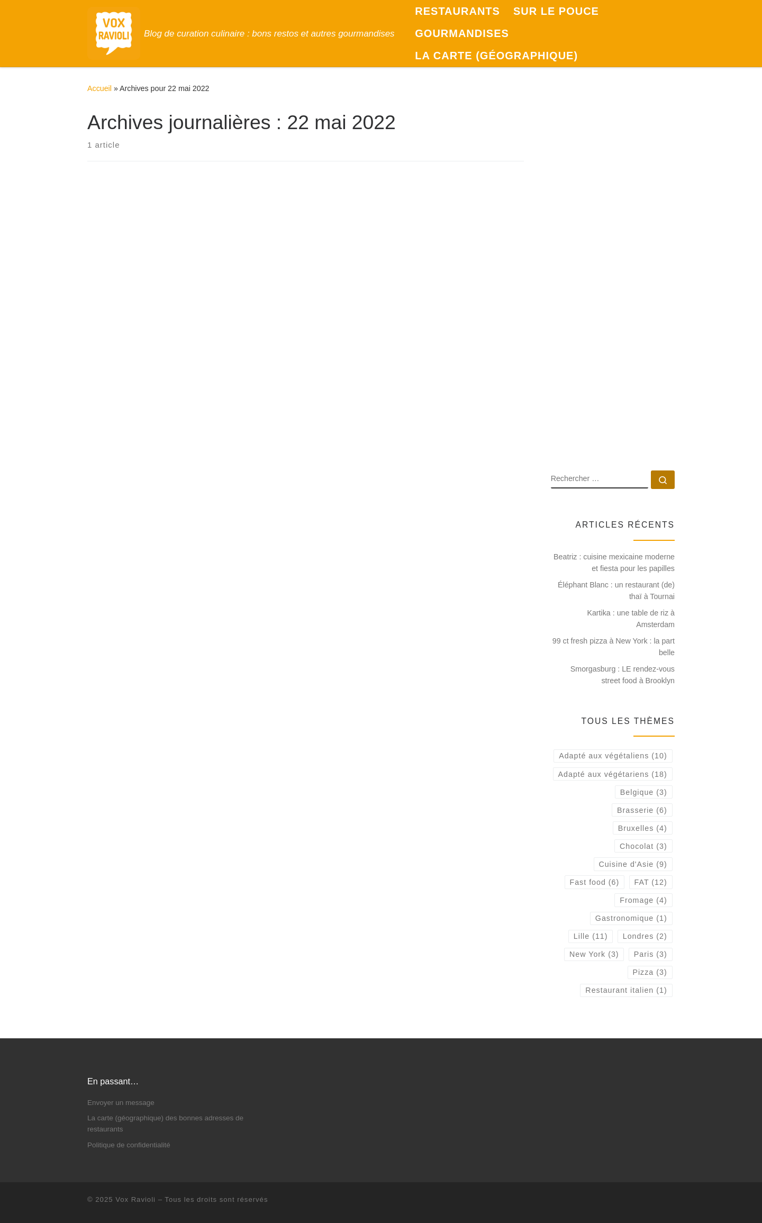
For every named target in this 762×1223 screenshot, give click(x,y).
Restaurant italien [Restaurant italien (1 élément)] (626, 990)
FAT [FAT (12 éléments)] (650, 882)
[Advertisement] (613, 292)
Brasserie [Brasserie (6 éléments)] (642, 810)
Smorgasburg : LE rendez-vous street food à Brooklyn (622, 675)
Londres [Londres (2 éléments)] (645, 936)
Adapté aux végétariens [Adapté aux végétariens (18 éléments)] (612, 774)
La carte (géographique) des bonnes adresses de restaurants (165, 1123)
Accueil (99, 88)
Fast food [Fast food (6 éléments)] (594, 882)
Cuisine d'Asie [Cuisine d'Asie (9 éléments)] (632, 864)
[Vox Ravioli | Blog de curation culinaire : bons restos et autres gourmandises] (113, 32)
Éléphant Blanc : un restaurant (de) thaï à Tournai (616, 591)
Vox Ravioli (135, 1199)
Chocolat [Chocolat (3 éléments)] (643, 846)
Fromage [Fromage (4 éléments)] (643, 900)
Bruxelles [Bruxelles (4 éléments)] (642, 828)
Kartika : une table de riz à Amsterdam (631, 619)
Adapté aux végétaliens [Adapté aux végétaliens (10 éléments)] (613, 755)
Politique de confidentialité (128, 1145)
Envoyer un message (121, 1103)
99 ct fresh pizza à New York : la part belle (613, 647)
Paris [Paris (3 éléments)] (650, 954)
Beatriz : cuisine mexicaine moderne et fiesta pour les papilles (614, 562)
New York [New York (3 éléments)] (594, 954)
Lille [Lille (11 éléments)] (591, 936)
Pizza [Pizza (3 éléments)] (649, 972)
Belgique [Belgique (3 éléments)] (643, 792)
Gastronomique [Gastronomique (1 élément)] (631, 918)
